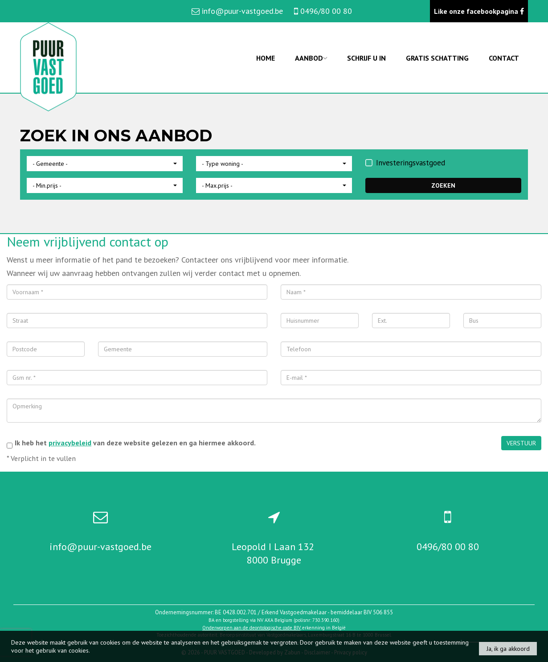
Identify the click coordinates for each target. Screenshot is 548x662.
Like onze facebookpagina (479, 11)
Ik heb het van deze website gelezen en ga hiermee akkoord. (135, 442)
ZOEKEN (443, 185)
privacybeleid (70, 442)
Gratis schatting (437, 57)
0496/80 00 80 (448, 546)
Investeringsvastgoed (405, 163)
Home (265, 57)
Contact (504, 57)
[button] (105, 163)
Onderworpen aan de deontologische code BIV (251, 628)
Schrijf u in (366, 57)
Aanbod (311, 57)
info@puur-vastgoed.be (100, 546)
